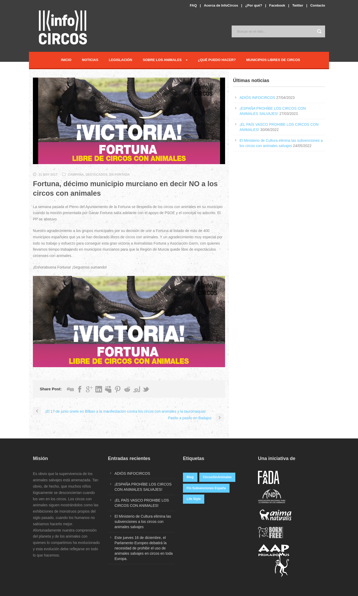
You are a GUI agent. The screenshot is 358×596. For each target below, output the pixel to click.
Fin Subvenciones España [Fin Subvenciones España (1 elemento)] (206, 488)
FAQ (193, 5)
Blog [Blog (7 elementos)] (190, 477)
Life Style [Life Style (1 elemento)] (194, 499)
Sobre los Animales (162, 60)
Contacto (317, 5)
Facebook (277, 5)
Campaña (76, 174)
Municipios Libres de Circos (273, 60)
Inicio (66, 60)
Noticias (90, 60)
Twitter (297, 5)
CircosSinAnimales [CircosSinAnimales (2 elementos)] (217, 477)
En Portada (119, 174)
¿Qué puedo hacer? (217, 60)
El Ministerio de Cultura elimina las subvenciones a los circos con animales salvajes (143, 521)
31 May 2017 (47, 174)
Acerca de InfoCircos (221, 5)
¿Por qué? (253, 5)
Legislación (120, 60)
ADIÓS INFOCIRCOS (257, 97)
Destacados (96, 174)
